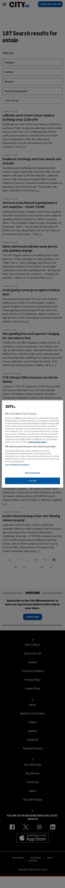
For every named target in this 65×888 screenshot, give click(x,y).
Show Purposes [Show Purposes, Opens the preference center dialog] (32, 473)
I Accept (32, 481)
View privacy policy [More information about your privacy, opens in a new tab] (37, 442)
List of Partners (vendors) (17, 465)
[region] (32, 444)
